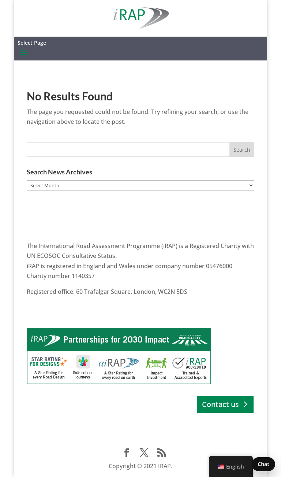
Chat (263, 464)
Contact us (220, 404)
